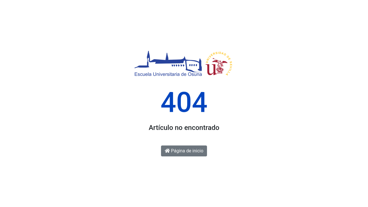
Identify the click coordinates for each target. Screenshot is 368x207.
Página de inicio (184, 151)
